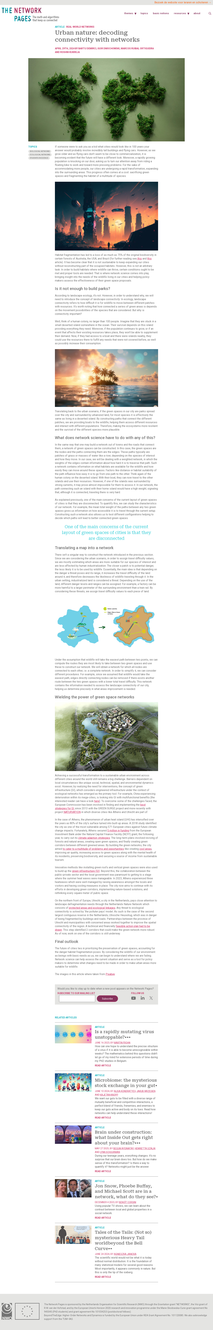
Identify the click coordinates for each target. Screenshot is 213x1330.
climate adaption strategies (94, 837)
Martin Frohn (122, 1042)
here (96, 801)
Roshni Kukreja (70, 52)
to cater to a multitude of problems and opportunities (93, 848)
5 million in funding (118, 830)
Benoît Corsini (127, 1202)
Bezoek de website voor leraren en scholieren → (182, 2)
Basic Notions (161, 13)
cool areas (145, 848)
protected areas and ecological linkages (92, 907)
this (139, 258)
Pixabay (110, 974)
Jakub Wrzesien (145, 1091)
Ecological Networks (40, 155)
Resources (180, 13)
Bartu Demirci (87, 48)
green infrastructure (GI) (86, 871)
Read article (103, 1065)
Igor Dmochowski (109, 48)
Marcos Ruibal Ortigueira (137, 48)
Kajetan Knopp (109, 1094)
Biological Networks (40, 151)
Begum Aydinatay (123, 1148)
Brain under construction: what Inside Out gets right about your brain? (124, 1137)
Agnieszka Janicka (125, 1254)
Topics (144, 13)
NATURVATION (72, 812)
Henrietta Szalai (145, 1148)
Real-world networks (80, 26)
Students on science (39, 158)
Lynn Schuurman (110, 1152)
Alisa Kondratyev (124, 1091)
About (197, 13)
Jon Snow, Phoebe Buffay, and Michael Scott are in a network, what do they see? (126, 1191)
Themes (128, 13)
